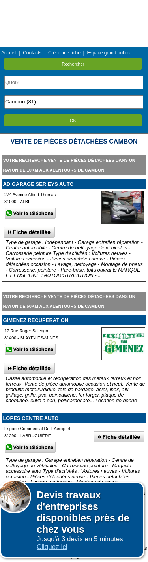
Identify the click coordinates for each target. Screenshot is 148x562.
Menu (73, 6)
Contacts (32, 53)
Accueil (9, 53)
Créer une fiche (64, 53)
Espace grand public (108, 53)
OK (73, 120)
